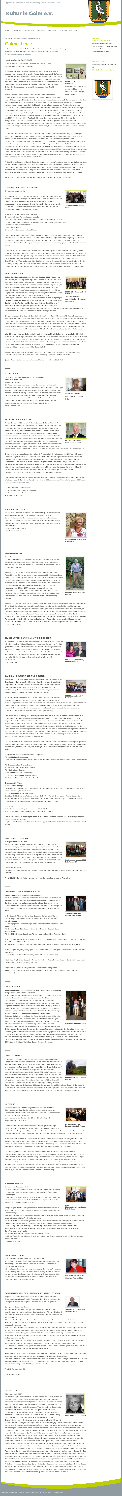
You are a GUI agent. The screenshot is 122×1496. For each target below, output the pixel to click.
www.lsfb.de (9, 973)
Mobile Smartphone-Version (51, 3)
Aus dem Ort (73, 30)
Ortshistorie (41, 30)
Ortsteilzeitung (29, 30)
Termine (8, 30)
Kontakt (11, 3)
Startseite (17, 38)
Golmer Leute (35, 38)
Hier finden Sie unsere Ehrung (103, 70)
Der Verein (63, 30)
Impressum (19, 3)
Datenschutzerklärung (32, 3)
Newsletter (17, 30)
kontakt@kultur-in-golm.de (20, 54)
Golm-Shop (52, 30)
